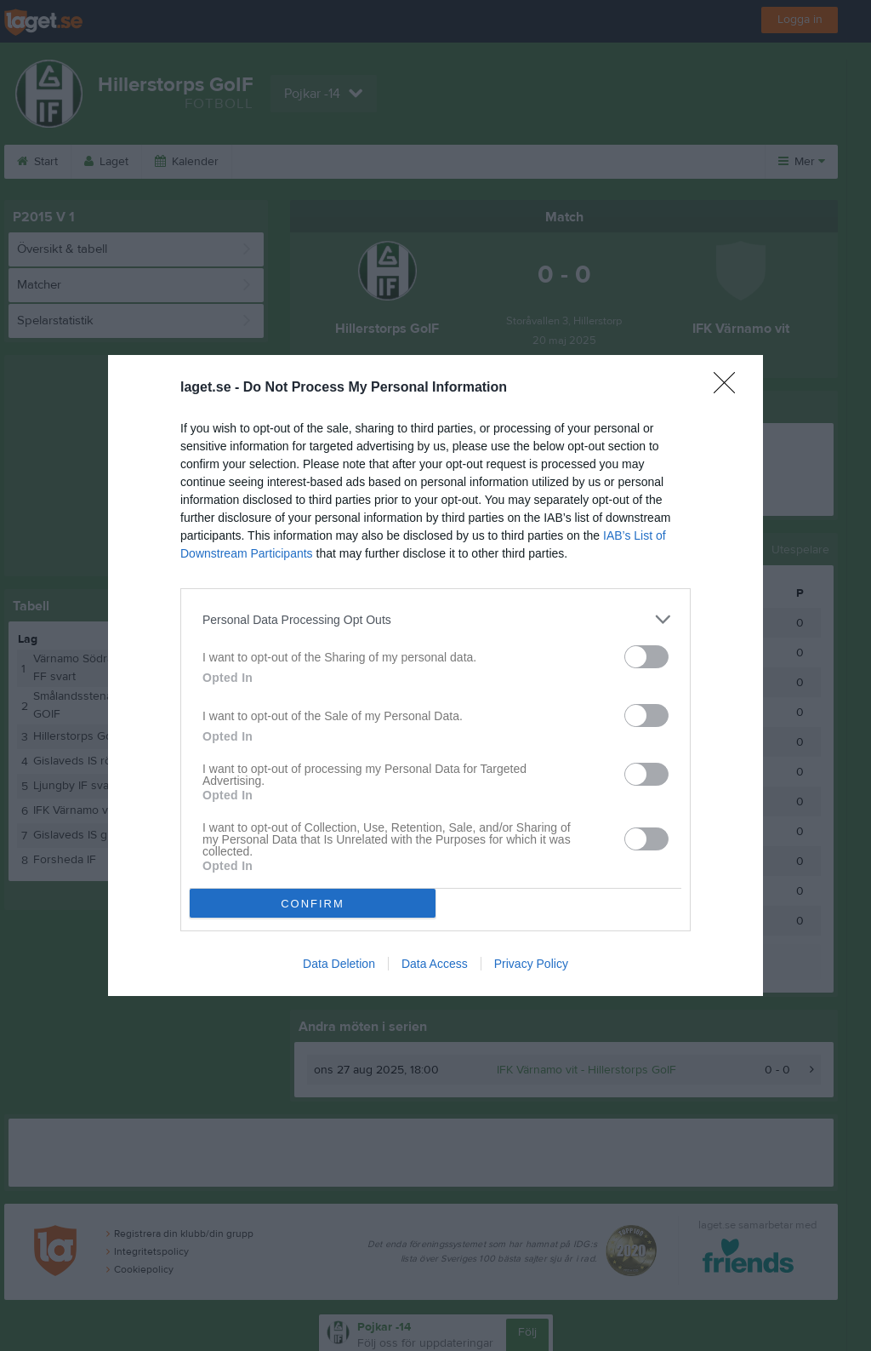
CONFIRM (312, 903)
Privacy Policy (531, 963)
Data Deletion (339, 963)
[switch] (646, 656)
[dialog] (435, 675)
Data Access (434, 963)
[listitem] (435, 619)
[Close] (730, 388)
